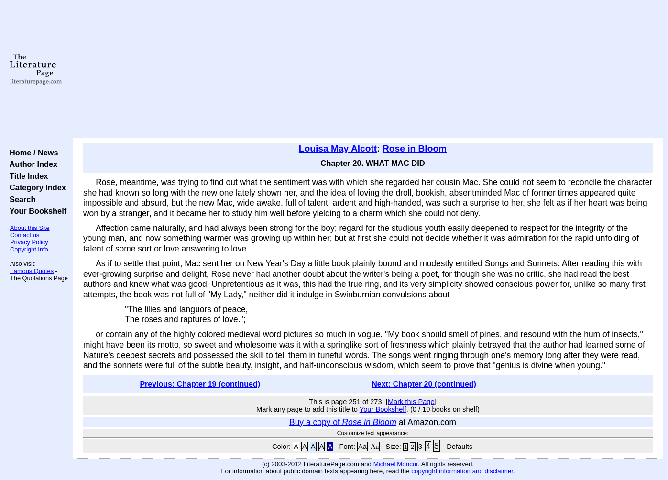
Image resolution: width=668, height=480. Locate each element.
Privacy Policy (29, 242)
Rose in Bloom (415, 148)
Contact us (24, 235)
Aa (362, 446)
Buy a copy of (342, 422)
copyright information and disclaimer (462, 471)
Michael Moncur (395, 464)
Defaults (459, 446)
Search (20, 199)
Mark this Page (411, 401)
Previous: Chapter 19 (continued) (200, 384)
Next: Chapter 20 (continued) (424, 384)
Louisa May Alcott (338, 148)
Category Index (35, 187)
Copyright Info (29, 249)
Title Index (26, 176)
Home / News (31, 152)
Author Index (31, 164)
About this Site (30, 227)
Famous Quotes (32, 270)
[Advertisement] (368, 69)
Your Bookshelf (35, 211)
